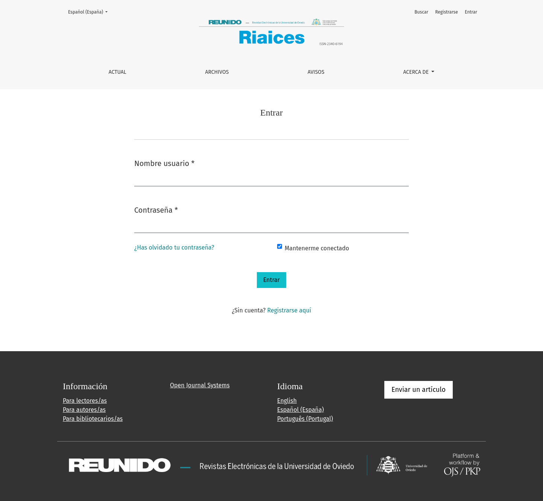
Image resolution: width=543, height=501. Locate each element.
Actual (117, 72)
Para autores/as (84, 409)
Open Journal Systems (200, 385)
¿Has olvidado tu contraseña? (174, 247)
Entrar (471, 12)
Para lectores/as (85, 400)
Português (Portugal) (305, 418)
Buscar (421, 12)
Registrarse (446, 12)
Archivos (217, 72)
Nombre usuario (164, 163)
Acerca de (416, 72)
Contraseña (156, 209)
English (287, 400)
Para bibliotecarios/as (93, 418)
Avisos (316, 72)
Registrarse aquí (289, 310)
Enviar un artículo (418, 389)
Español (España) (90, 11)
